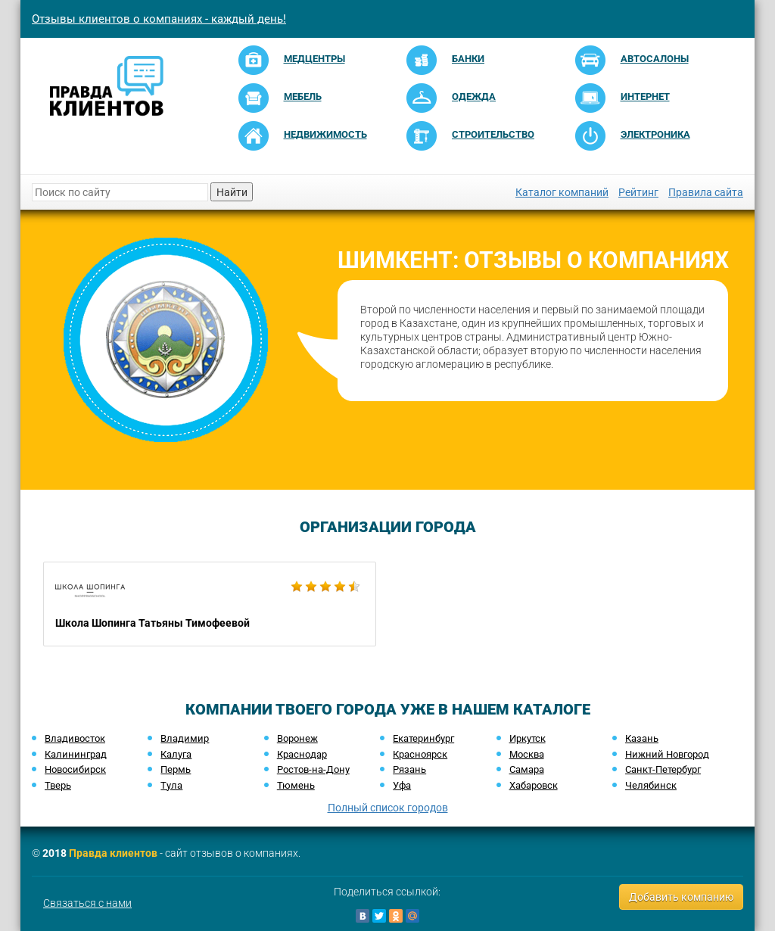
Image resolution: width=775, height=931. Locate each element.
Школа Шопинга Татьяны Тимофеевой (209, 604)
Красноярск (420, 754)
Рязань (409, 769)
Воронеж (297, 738)
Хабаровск (533, 785)
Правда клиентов (113, 853)
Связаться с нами (87, 903)
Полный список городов (388, 808)
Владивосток (75, 738)
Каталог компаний (561, 192)
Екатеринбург (423, 738)
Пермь (175, 769)
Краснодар (302, 754)
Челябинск (651, 785)
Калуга (175, 754)
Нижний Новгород (667, 754)
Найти (231, 192)
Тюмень (296, 785)
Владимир (184, 738)
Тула (171, 785)
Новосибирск (75, 769)
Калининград (76, 754)
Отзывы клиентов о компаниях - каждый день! (159, 19)
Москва (526, 754)
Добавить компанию (681, 897)
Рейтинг (638, 192)
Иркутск (527, 738)
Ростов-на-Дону (313, 769)
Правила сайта (705, 192)
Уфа (402, 785)
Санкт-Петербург (663, 769)
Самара (526, 769)
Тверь (58, 785)
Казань (641, 738)
